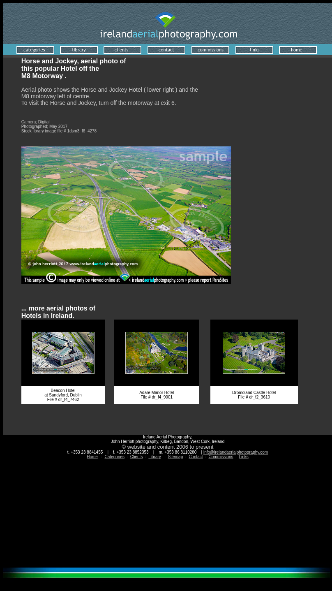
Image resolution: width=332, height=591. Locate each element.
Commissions (221, 456)
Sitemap (175, 456)
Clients (136, 456)
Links (243, 456)
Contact (196, 456)
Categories (114, 456)
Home (92, 456)
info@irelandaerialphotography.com (235, 452)
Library (154, 456)
